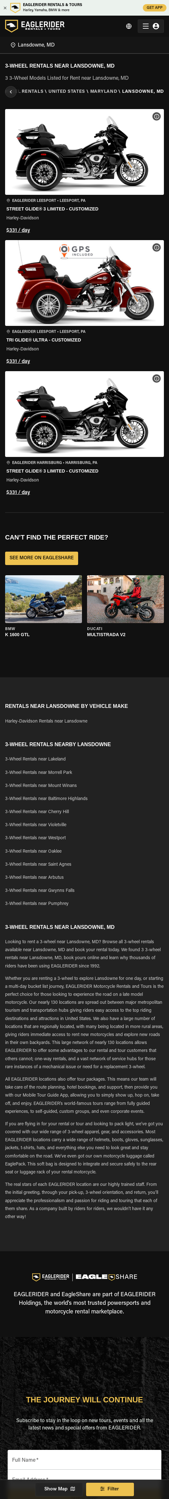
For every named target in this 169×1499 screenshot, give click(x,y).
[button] (84, 172)
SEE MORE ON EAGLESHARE (41, 558)
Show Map (59, 1489)
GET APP (154, 7)
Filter (110, 1489)
